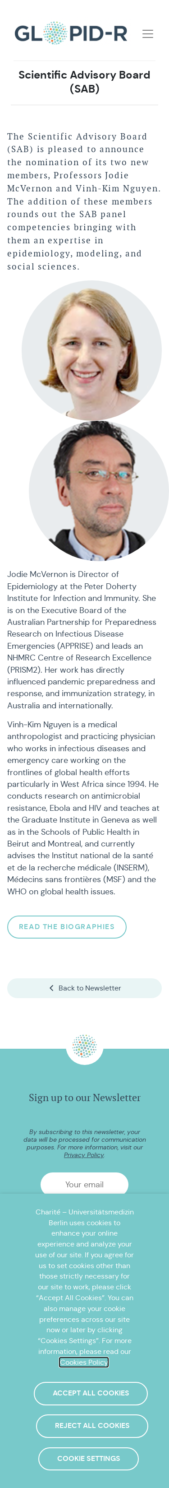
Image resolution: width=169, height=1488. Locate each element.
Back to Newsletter (84, 988)
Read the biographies (67, 926)
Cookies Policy (84, 1362)
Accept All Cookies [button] (91, 1393)
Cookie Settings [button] (88, 1458)
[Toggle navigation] (148, 33)
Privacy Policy (84, 1155)
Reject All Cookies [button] (92, 1425)
